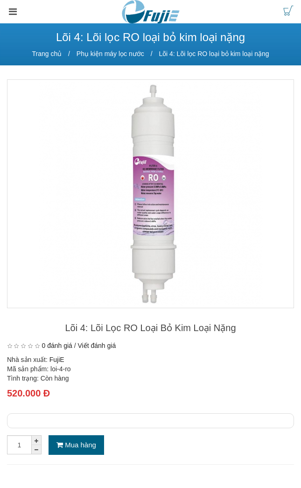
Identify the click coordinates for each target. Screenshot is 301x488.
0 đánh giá (57, 345)
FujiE (56, 359)
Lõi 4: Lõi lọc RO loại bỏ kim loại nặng (214, 53)
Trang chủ (47, 53)
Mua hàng (76, 445)
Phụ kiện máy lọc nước (110, 53)
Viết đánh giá (97, 345)
